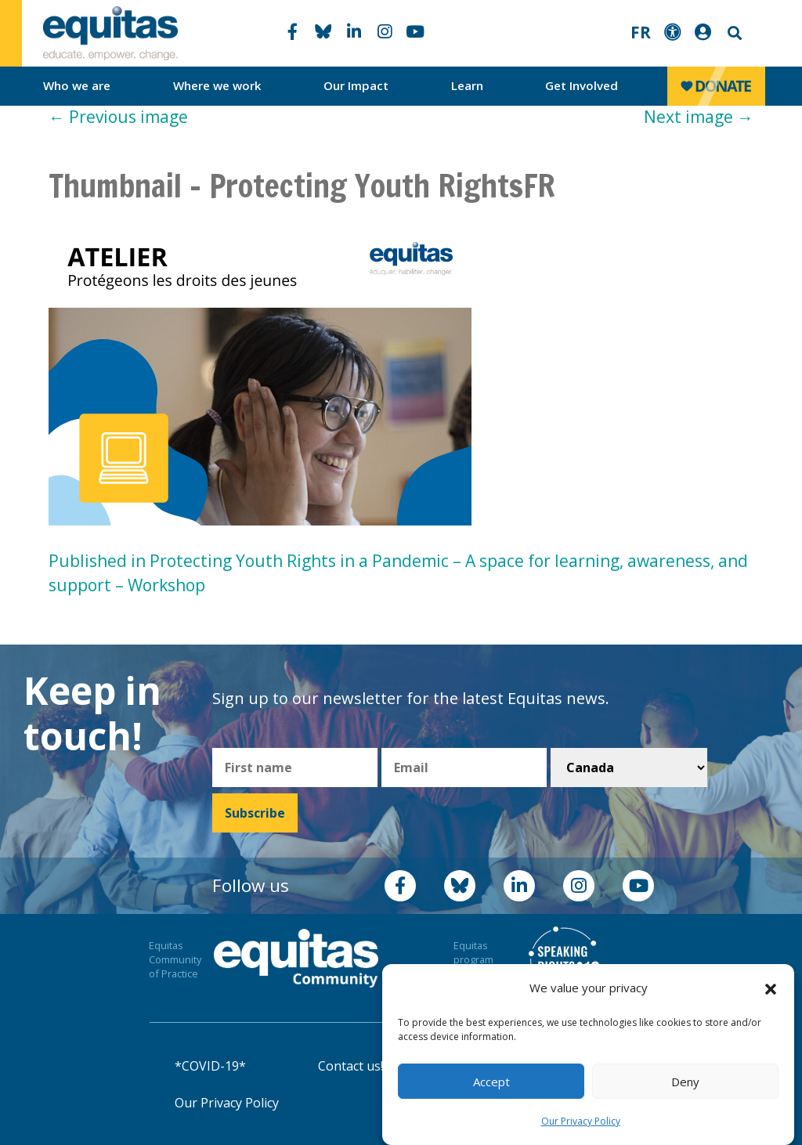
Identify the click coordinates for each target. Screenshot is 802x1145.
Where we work (217, 85)
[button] (771, 988)
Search (733, 33)
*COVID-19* (210, 1066)
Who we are (76, 85)
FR (640, 32)
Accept (491, 1081)
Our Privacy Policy (580, 1121)
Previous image (118, 117)
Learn (467, 85)
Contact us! (350, 1066)
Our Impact (355, 85)
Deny (685, 1081)
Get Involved (581, 85)
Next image (698, 117)
